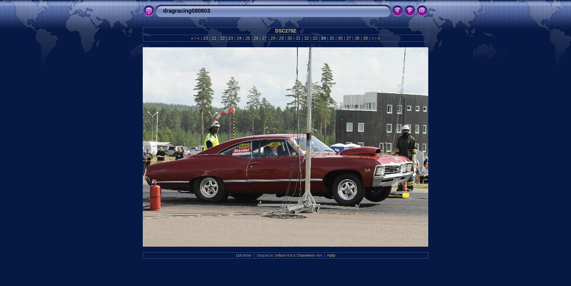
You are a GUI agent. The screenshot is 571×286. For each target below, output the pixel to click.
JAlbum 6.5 (283, 255)
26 (256, 38)
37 (348, 38)
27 (264, 38)
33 (314, 38)
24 (239, 38)
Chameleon (306, 255)
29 (281, 38)
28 (272, 38)
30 (289, 38)
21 (213, 38)
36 (340, 38)
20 (205, 38)
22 (222, 38)
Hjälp (331, 255)
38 (356, 38)
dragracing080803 (186, 11)
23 (230, 38)
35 (331, 38)
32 (306, 38)
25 (247, 38)
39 (365, 38)
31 (298, 38)
